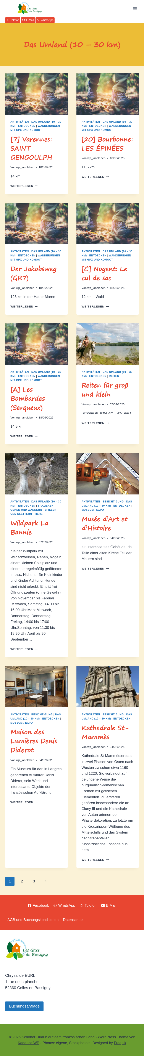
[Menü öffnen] (135, 8)
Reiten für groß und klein (105, 390)
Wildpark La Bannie (29, 528)
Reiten (114, 376)
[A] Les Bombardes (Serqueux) (27, 398)
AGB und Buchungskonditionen (32, 920)
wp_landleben (25, 167)
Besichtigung (113, 501)
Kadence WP (28, 1043)
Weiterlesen (24, 186)
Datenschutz (73, 920)
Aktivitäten (19, 121)
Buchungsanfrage (24, 1006)
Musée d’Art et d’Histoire (104, 523)
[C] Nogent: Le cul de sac (104, 273)
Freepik (120, 1043)
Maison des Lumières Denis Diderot (33, 741)
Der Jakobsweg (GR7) (33, 273)
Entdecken (26, 125)
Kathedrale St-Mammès (105, 732)
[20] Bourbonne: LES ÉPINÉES (107, 144)
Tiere (38, 513)
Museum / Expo (93, 509)
